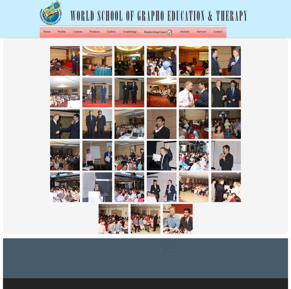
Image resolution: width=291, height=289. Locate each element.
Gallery (111, 31)
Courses (77, 31)
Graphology (130, 31)
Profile (62, 31)
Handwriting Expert (158, 32)
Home (46, 31)
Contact (218, 31)
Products (95, 31)
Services (201, 31)
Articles (184, 31)
